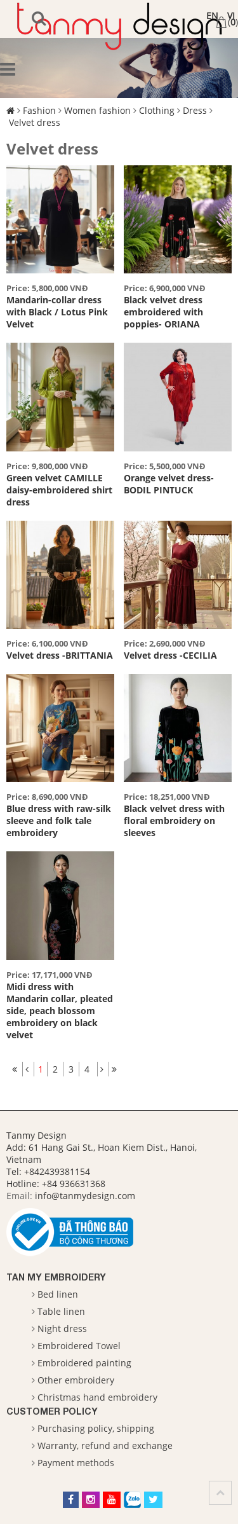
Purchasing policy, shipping (95, 1428)
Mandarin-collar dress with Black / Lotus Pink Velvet (57, 312)
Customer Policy (52, 1411)
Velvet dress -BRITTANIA (59, 655)
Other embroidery (75, 1380)
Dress (195, 110)
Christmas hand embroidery (97, 1397)
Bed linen (57, 1294)
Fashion (39, 110)
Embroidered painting (84, 1363)
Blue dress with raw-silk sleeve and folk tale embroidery (58, 820)
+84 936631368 (73, 1183)
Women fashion (97, 110)
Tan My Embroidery (56, 1277)
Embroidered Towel (79, 1346)
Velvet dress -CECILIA (170, 655)
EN (212, 16)
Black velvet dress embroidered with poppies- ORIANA (163, 312)
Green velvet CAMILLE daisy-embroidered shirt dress (59, 490)
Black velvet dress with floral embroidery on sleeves (174, 820)
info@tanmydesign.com (85, 1196)
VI (231, 16)
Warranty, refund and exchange (105, 1445)
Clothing (157, 110)
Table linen (61, 1311)
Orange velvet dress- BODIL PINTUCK (169, 484)
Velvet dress (34, 122)
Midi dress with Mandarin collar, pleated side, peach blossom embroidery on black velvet (59, 1010)
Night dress (62, 1328)
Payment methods (75, 1463)
